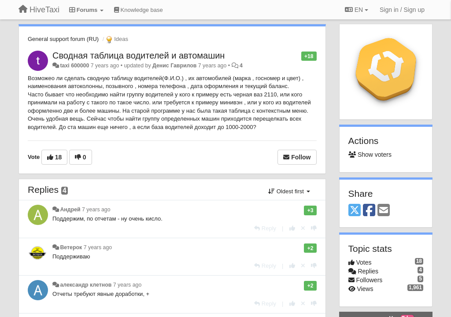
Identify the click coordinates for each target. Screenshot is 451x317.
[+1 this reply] (292, 228)
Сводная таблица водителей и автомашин (138, 55)
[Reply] (265, 228)
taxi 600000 (74, 66)
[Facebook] (369, 210)
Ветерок (71, 247)
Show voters (370, 154)
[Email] (383, 210)
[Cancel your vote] (303, 228)
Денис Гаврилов (174, 66)
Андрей (70, 209)
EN (356, 9)
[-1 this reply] (314, 228)
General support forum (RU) (63, 39)
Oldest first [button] (289, 191)
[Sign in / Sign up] (402, 9)
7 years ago (96, 209)
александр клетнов (85, 285)
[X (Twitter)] (354, 210)
